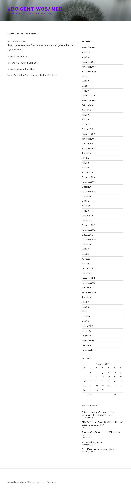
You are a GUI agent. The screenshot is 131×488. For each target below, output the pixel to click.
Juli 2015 (85, 158)
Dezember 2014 (88, 177)
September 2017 (89, 71)
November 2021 (88, 47)
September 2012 (89, 292)
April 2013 (86, 259)
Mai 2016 (85, 119)
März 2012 (86, 321)
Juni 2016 (85, 115)
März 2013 (86, 263)
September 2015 (89, 148)
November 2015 (89, 139)
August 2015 (87, 153)
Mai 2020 (86, 52)
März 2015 (86, 167)
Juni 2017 (85, 81)
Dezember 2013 (88, 225)
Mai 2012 (85, 311)
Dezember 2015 (88, 134)
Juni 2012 (85, 307)
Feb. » (115, 395)
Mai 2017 (85, 86)
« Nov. (90, 395)
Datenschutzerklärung (16, 482)
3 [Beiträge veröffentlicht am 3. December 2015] (102, 372)
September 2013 (89, 239)
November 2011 (88, 340)
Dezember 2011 (88, 335)
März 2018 (86, 57)
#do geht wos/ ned (35, 9)
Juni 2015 (85, 163)
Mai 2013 (85, 254)
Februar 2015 (87, 172)
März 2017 (86, 91)
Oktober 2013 (87, 235)
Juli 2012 (85, 302)
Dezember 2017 (88, 62)
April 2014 (86, 206)
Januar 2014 (87, 220)
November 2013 (88, 230)
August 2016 (87, 110)
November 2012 (88, 283)
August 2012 (87, 297)
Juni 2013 (85, 249)
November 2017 (88, 67)
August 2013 (87, 244)
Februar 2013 (87, 268)
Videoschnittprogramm (92, 442)
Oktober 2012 (87, 287)
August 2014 (87, 196)
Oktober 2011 (87, 345)
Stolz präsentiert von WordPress (42, 482)
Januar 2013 (87, 273)
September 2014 (89, 191)
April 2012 (86, 316)
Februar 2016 (87, 129)
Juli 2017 (85, 76)
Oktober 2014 (88, 187)
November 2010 (89, 350)
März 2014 (86, 211)
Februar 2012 (87, 326)
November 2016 (89, 100)
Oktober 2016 (88, 105)
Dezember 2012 (88, 278)
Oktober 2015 (88, 143)
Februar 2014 (87, 215)
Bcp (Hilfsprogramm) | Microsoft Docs (98, 449)
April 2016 (86, 124)
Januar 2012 (87, 331)
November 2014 (89, 182)
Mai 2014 (85, 201)
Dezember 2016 (88, 95)
